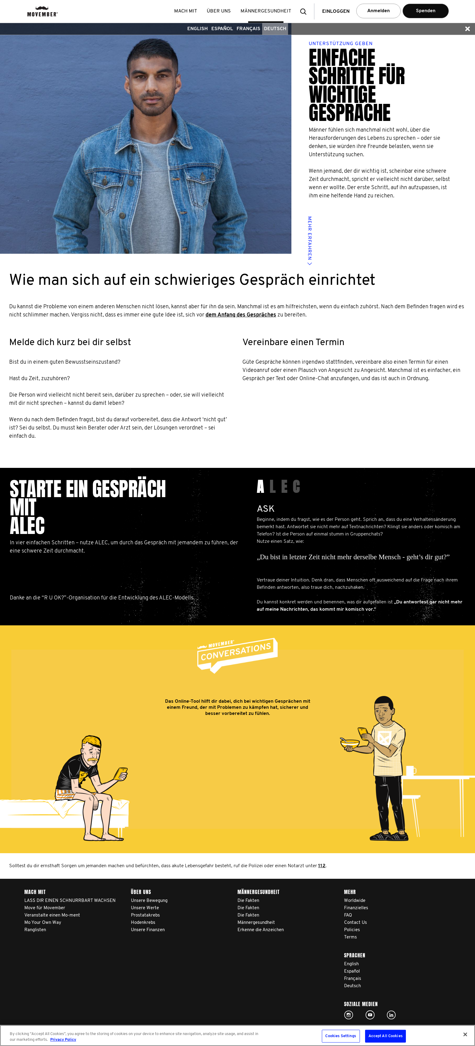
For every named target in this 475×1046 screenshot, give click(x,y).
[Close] (465, 1034)
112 (321, 866)
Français (248, 29)
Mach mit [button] (185, 11)
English (197, 29)
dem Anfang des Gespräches (241, 315)
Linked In (391, 1014)
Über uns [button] (219, 11)
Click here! (348, 1014)
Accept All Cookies (385, 1036)
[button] (305, 11)
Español (222, 29)
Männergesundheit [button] (266, 11)
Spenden (425, 11)
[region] (237, 1035)
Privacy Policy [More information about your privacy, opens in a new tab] (63, 1040)
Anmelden (378, 11)
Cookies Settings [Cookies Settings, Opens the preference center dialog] (340, 1036)
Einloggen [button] (336, 11)
